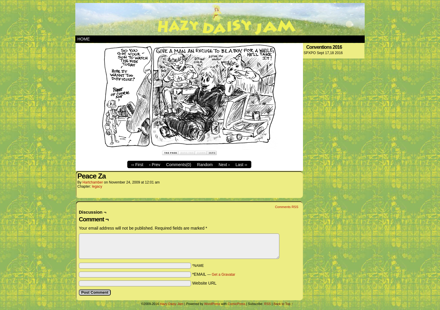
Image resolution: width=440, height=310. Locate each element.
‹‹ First (137, 164)
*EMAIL (213, 274)
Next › (224, 164)
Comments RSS (286, 207)
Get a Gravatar (223, 274)
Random (205, 164)
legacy (97, 186)
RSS (267, 304)
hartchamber (92, 182)
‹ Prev (154, 164)
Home (83, 39)
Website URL (204, 283)
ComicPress (236, 304)
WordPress (212, 304)
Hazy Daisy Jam (220, 19)
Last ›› (241, 164)
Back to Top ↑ (283, 304)
